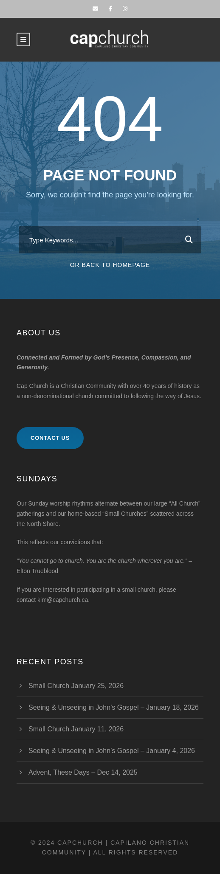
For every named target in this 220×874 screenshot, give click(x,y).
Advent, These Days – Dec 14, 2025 (83, 772)
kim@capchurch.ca (62, 599)
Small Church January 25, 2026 (76, 685)
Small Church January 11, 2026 (76, 729)
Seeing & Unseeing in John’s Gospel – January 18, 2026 (113, 707)
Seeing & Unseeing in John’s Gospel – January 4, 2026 (111, 750)
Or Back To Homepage (110, 264)
